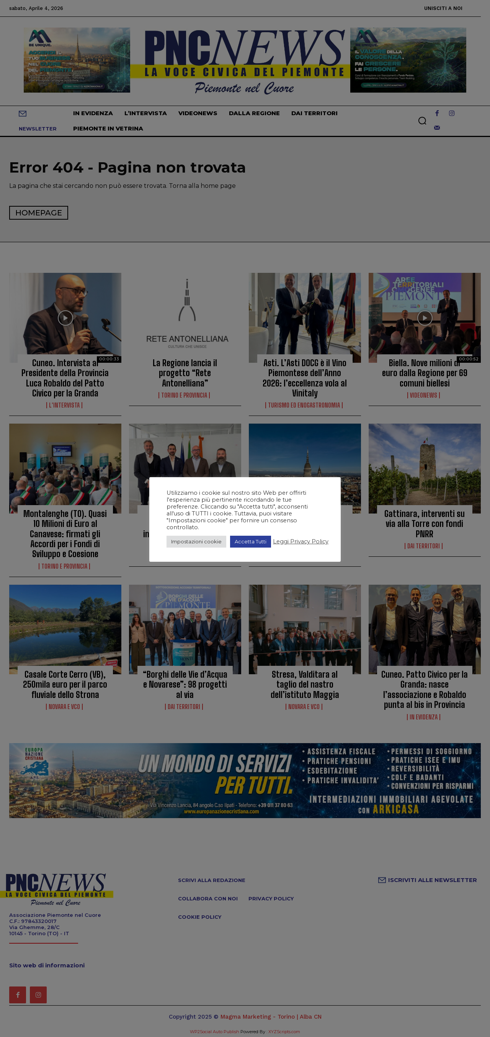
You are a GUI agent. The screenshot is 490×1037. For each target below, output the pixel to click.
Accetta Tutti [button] (250, 541)
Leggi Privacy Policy (300, 541)
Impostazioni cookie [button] (196, 541)
